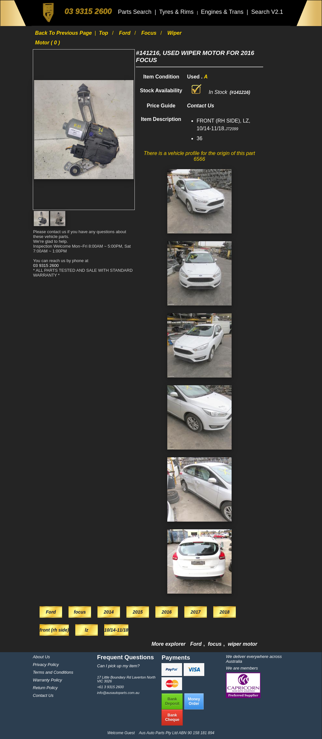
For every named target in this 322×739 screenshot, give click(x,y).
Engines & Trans (223, 12)
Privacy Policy (46, 664)
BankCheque (172, 717)
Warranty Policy (47, 680)
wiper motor (242, 644)
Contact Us (43, 695)
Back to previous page (64, 33)
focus (149, 33)
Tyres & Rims (177, 12)
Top (104, 33)
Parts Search (135, 12)
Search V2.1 (267, 12)
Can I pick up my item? (118, 665)
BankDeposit (172, 701)
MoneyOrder (194, 701)
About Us (41, 656)
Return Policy (45, 687)
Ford (125, 33)
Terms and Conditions (53, 672)
